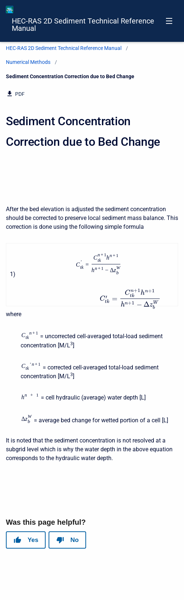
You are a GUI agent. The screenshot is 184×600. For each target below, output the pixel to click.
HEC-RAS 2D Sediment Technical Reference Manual (83, 25)
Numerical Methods (28, 62)
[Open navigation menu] (169, 21)
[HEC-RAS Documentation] (9, 9)
